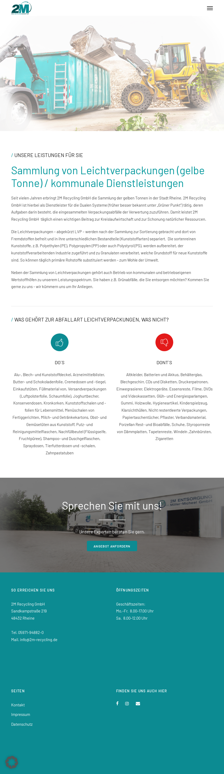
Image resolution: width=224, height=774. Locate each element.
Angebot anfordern (112, 546)
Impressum (20, 714)
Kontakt (18, 704)
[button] (11, 762)
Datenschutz (22, 724)
